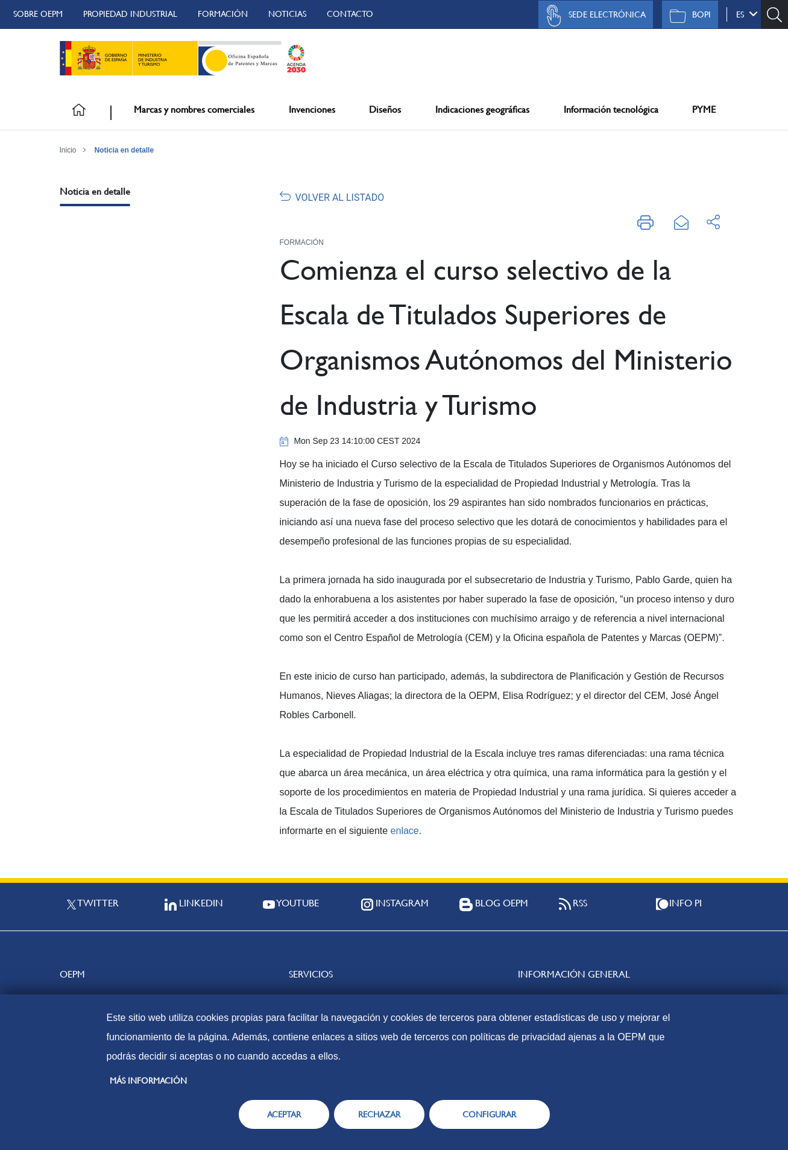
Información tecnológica (611, 109)
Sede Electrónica (593, 15)
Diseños (385, 109)
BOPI (687, 15)
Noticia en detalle (124, 150)
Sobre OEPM (38, 14)
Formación (223, 14)
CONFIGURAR (489, 1114)
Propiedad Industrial (130, 14)
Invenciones (312, 109)
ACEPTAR (284, 1114)
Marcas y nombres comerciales (194, 109)
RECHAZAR (379, 1114)
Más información (148, 1080)
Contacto (350, 14)
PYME (704, 109)
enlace (405, 831)
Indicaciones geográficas (482, 109)
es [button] (747, 13)
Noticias (287, 14)
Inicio (68, 150)
